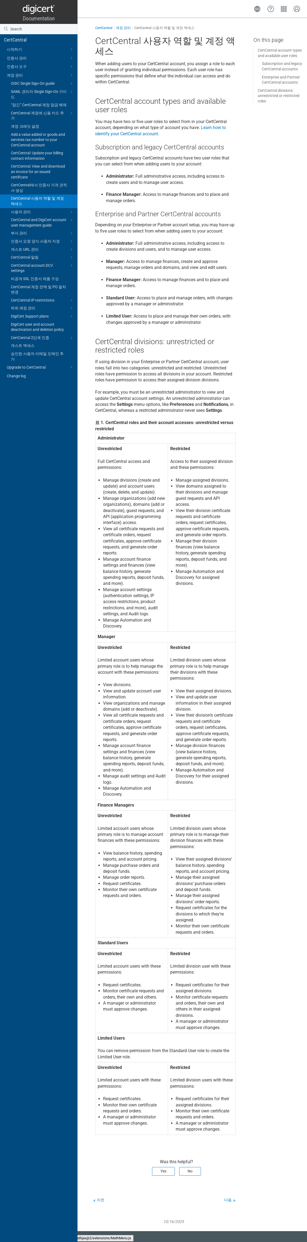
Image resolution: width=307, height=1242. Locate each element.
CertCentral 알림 (42, 258)
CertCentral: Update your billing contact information (37, 156)
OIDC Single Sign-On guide (42, 84)
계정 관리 (40, 75)
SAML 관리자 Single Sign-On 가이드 (42, 94)
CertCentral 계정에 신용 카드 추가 (42, 115)
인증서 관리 (40, 58)
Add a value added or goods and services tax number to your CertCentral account (38, 139)
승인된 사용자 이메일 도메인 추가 (37, 356)
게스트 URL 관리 (42, 250)
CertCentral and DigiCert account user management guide (42, 222)
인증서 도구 (40, 67)
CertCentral (15, 40)
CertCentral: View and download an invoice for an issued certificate (38, 171)
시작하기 (40, 49)
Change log (16, 376)
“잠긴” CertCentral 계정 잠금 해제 (39, 105)
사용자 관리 (42, 212)
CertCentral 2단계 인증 (42, 338)
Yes (163, 1171)
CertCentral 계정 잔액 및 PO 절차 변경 (38, 289)
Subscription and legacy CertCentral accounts (282, 66)
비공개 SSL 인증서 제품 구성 (35, 279)
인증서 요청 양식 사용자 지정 (42, 241)
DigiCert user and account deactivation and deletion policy (37, 327)
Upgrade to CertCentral (40, 367)
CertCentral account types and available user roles (280, 53)
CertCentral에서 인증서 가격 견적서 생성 (39, 188)
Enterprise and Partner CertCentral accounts (281, 80)
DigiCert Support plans (42, 316)
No (190, 1171)
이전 (100, 1200)
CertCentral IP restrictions (42, 300)
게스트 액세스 (23, 345)
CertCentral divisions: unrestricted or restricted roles (278, 95)
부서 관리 (42, 233)
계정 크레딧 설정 (25, 126)
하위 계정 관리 (42, 308)
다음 (228, 1200)
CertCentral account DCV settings (42, 268)
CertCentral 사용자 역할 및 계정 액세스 (37, 201)
